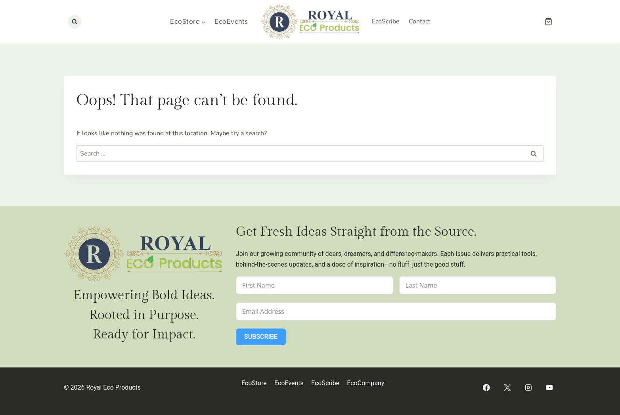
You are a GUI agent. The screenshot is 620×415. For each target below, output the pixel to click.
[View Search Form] (74, 22)
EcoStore (254, 383)
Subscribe (260, 336)
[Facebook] (486, 387)
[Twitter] (507, 387)
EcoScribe (386, 21)
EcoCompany (365, 383)
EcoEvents (231, 21)
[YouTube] (549, 387)
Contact (420, 21)
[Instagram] (528, 387)
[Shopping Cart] (548, 22)
